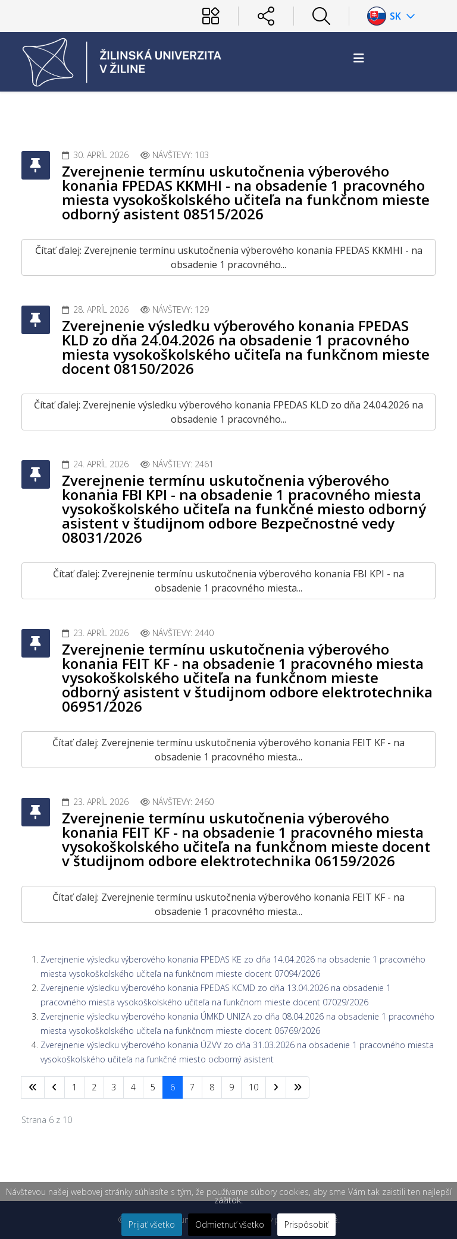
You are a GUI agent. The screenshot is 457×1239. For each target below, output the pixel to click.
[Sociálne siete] (266, 16)
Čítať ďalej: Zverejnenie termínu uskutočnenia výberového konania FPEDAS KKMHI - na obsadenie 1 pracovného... (228, 257)
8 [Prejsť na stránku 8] (211, 1087)
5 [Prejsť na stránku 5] (153, 1087)
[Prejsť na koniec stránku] (297, 1087)
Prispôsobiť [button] (306, 1224)
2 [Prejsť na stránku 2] (94, 1087)
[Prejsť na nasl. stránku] (275, 1087)
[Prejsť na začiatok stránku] (33, 1087)
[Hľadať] (321, 16)
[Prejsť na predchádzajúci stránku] (54, 1087)
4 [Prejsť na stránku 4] (133, 1087)
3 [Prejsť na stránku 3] (113, 1087)
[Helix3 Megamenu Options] (358, 58)
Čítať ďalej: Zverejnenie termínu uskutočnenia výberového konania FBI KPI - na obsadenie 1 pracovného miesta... (228, 581)
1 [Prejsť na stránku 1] (74, 1087)
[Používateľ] (211, 16)
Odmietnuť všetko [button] (229, 1224)
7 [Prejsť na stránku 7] (192, 1087)
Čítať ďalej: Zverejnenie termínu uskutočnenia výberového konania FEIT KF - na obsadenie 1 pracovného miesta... (228, 749)
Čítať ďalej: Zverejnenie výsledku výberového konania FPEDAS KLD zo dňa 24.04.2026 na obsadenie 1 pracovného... (228, 412)
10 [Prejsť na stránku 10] (253, 1087)
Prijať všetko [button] (152, 1224)
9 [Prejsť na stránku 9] (231, 1087)
